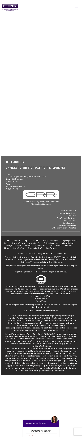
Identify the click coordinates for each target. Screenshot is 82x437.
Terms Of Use (41, 301)
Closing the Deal (67, 243)
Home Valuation (51, 248)
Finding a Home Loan (51, 243)
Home (8, 241)
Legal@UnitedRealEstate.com (41, 346)
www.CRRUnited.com (14, 179)
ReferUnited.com (70, 221)
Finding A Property (18, 243)
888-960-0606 (44, 307)
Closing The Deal (18, 248)
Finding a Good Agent (50, 241)
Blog (26, 241)
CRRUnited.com (70, 216)
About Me (36, 241)
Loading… (43, 84)
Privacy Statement (41, 299)
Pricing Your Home (55, 246)
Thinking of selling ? (35, 248)
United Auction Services (67, 225)
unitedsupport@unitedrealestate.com (17, 328)
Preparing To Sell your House (35, 246)
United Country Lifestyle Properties (64, 228)
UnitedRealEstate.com (68, 211)
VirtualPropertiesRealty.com (66, 218)
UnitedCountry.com (69, 223)
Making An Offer (34, 243)
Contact (17, 241)
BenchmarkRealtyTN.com (67, 213)
